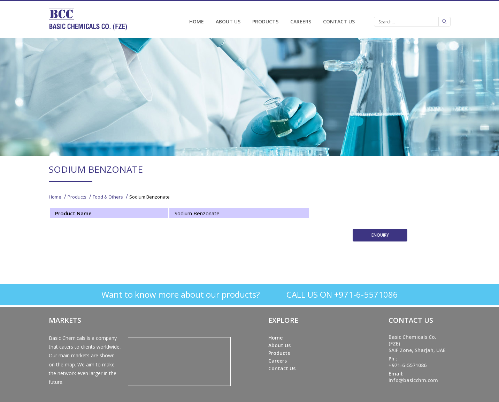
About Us (228, 21)
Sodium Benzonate (149, 197)
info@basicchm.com (413, 380)
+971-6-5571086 (408, 365)
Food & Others (108, 197)
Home (196, 21)
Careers (300, 21)
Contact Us (339, 21)
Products (265, 21)
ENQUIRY (380, 235)
